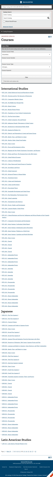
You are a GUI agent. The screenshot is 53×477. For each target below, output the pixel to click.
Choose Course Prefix (8, 51)
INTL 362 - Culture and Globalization (11, 181)
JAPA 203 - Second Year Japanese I (11, 332)
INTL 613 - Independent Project (10, 261)
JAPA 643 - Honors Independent (10, 431)
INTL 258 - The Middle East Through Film (12, 102)
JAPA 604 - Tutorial (7, 393)
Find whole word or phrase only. (11, 81)
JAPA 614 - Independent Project (10, 407)
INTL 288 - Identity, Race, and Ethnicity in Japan (14, 137)
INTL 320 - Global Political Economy (11, 157)
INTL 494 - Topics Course (8, 238)
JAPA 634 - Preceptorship (8, 421)
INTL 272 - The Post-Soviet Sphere (11, 116)
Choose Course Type (7, 64)
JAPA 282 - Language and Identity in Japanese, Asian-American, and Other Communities (24, 346)
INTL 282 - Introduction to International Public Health (15, 126)
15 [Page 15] (28, 451)
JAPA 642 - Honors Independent (10, 427)
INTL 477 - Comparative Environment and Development (16, 221)
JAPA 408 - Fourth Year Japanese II (11, 373)
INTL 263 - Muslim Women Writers (11, 109)
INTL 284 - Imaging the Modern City (11, 130)
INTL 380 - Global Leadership (9, 198)
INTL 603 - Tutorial (7, 248)
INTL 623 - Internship (7, 275)
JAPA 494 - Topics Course (8, 380)
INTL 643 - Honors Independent (10, 302)
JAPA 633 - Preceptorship (8, 417)
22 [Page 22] (35, 451)
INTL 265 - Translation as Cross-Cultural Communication (16, 113)
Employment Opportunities (15, 467)
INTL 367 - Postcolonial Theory (10, 188)
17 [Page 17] (32, 451)
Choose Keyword (6, 70)
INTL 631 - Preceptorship (8, 282)
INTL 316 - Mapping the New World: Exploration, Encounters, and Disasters (21, 150)
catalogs (9, 475)
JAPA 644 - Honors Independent (10, 434)
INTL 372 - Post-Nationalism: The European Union (15, 195)
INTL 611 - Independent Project (10, 255)
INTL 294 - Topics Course (8, 143)
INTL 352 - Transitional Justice (9, 177)
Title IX (26, 469)
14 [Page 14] (26, 451)
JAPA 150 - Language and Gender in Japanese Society (15, 325)
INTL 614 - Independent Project (10, 265)
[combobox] (26, 6)
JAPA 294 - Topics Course (8, 352)
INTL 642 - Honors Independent (10, 299)
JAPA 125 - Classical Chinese (9, 322)
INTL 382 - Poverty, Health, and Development (13, 205)
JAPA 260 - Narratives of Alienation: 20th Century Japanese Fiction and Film (21, 342)
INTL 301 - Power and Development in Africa (13, 147)
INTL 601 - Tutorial (7, 241)
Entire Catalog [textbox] (8, 14)
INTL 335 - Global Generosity (9, 171)
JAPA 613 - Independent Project (10, 404)
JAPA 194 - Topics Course (8, 329)
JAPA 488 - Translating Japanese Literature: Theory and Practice (18, 376)
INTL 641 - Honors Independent (10, 296)
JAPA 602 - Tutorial (7, 387)
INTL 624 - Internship (7, 279)
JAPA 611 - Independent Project (10, 397)
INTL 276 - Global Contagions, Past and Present (14, 119)
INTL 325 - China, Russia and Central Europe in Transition (16, 164)
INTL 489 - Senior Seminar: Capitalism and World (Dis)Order (17, 234)
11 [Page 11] (19, 451)
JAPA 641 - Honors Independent (10, 424)
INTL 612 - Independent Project (10, 258)
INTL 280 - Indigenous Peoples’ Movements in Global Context (17, 123)
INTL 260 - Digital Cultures (9, 106)
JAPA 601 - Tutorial (7, 383)
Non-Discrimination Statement (30, 467)
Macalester (26, 2)
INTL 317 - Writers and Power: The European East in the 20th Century (19, 154)
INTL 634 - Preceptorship (8, 292)
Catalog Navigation (8, 31)
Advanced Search (8, 26)
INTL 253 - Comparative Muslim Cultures (12, 99)
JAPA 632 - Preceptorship (8, 414)
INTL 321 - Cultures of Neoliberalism (11, 160)
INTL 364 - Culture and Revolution (11, 184)
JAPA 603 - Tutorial (7, 390)
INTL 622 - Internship (7, 272)
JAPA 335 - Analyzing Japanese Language (12, 363)
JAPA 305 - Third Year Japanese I (10, 356)
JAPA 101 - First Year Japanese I (10, 315)
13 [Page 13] (24, 451)
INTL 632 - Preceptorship (8, 285)
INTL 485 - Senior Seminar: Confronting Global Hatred (16, 224)
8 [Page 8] (14, 451)
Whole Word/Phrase (11, 21)
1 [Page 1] (4, 451)
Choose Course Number (8, 58)
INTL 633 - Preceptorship (8, 289)
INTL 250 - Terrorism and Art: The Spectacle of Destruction (17, 96)
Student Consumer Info (44, 467)
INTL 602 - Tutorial (7, 244)
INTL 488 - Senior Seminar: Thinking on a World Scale (16, 231)
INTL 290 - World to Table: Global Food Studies (14, 140)
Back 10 (9, 451)
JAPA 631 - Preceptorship (8, 410)
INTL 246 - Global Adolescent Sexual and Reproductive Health (17, 92)
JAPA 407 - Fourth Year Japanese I (10, 369)
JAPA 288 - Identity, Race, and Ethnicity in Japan (14, 349)
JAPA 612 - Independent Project (10, 400)
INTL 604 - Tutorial (7, 251)
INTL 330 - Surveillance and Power (11, 167)
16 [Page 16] (30, 451)
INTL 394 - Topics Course (8, 212)
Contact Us (4, 467)
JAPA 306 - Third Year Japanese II (10, 359)
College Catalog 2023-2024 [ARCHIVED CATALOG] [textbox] (15, 7)
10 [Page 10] (17, 451)
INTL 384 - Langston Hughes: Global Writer (13, 208)
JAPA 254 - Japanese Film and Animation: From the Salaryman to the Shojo (21, 339)
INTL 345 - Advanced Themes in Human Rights (14, 174)
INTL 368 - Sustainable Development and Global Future (16, 191)
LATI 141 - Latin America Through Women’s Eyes (14, 443)
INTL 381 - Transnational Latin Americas (12, 201)
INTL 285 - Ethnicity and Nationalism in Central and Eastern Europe (19, 133)
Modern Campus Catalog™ (40, 475)
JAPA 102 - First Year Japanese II (10, 318)
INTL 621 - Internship (7, 268)
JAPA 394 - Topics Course (8, 366)
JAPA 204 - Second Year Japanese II (11, 335)
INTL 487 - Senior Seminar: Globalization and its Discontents (17, 227)
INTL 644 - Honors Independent (10, 306)
